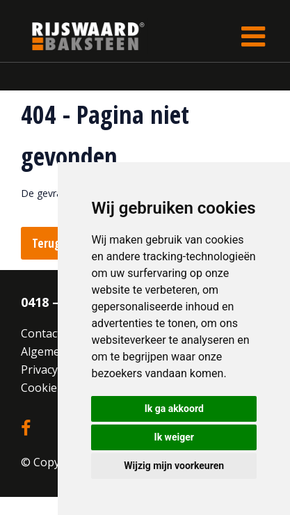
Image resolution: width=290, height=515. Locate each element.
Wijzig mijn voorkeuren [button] (174, 465)
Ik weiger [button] (174, 437)
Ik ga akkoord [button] (174, 408)
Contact (41, 333)
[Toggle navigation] (253, 36)
